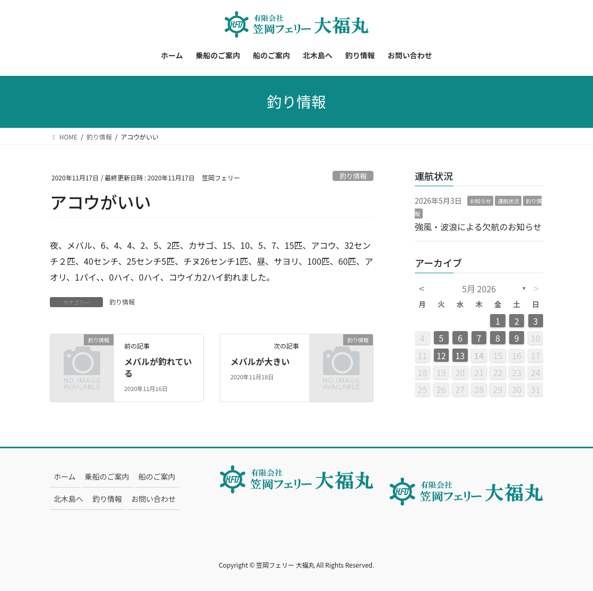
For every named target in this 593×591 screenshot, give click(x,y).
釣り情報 (353, 176)
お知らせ (480, 201)
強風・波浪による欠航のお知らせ (478, 226)
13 (460, 355)
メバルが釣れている (158, 367)
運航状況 (508, 201)
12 (441, 355)
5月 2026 (479, 288)
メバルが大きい (260, 361)
